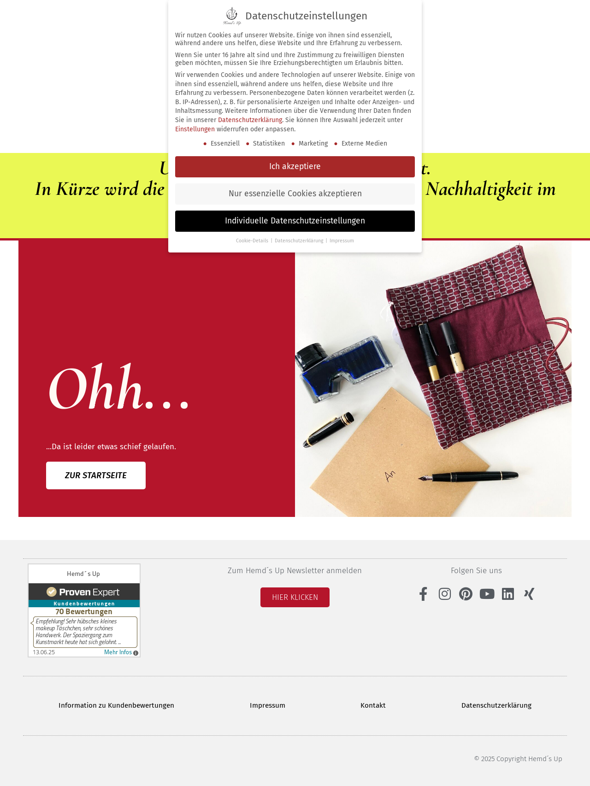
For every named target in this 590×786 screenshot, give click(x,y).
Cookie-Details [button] (253, 241)
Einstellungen (195, 129)
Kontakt (373, 704)
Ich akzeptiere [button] (295, 166)
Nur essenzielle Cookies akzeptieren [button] (295, 194)
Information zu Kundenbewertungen (116, 704)
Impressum (267, 704)
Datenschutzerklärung (497, 704)
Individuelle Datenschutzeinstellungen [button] (295, 221)
